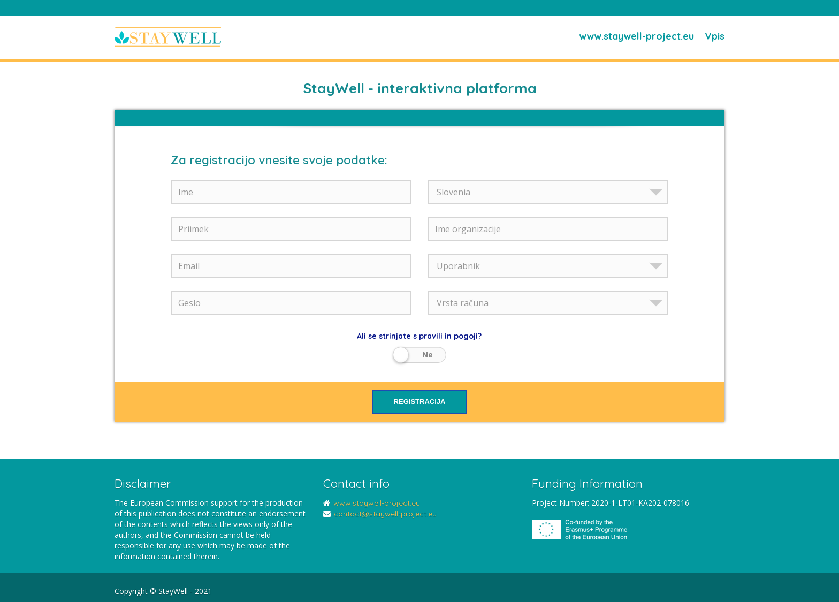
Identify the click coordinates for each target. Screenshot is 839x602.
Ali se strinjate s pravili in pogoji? (419, 336)
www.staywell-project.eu (636, 36)
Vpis (714, 36)
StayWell (168, 37)
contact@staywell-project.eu (385, 514)
